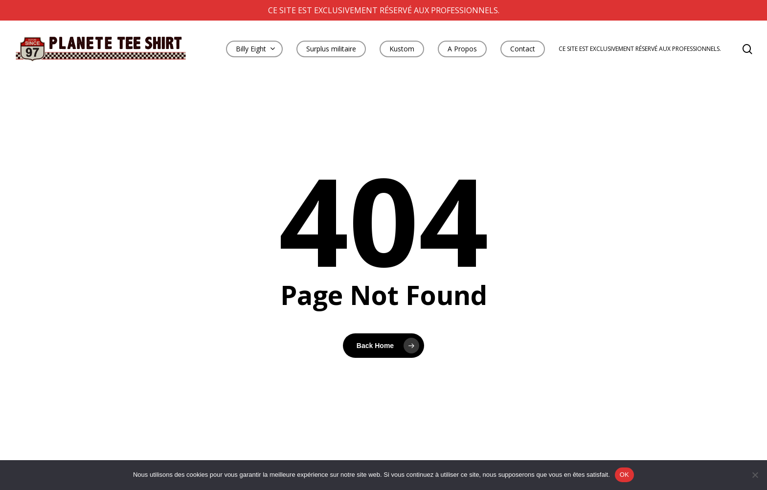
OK (624, 474)
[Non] (755, 475)
